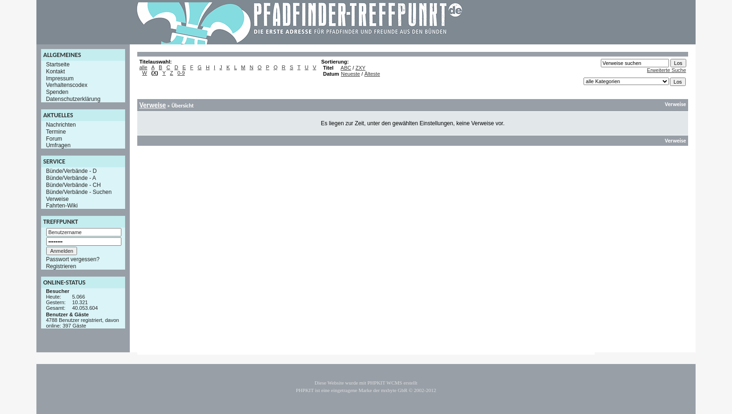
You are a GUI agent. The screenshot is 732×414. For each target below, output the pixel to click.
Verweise (57, 198)
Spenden (57, 92)
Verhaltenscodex (66, 85)
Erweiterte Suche (666, 70)
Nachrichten (61, 124)
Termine (56, 131)
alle (143, 67)
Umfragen (58, 145)
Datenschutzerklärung (73, 99)
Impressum (59, 78)
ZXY (360, 68)
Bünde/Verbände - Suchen (79, 192)
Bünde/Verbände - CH (73, 185)
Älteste (372, 74)
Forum (54, 138)
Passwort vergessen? (72, 259)
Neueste (350, 74)
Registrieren (61, 266)
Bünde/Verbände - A (71, 178)
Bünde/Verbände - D (71, 171)
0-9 (181, 73)
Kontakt (55, 71)
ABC (346, 68)
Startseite (58, 64)
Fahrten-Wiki (61, 205)
